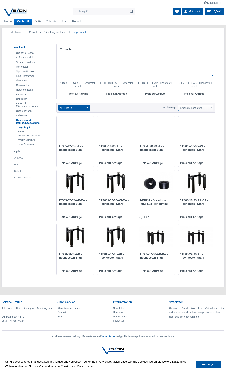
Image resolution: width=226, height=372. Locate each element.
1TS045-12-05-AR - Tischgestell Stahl (111, 256)
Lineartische (22, 80)
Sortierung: (169, 107)
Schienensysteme (26, 62)
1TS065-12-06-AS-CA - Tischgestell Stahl (114, 202)
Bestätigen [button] (208, 364)
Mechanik (20, 47)
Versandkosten (108, 336)
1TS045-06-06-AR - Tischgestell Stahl (155, 85)
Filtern (66, 107)
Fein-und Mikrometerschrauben (28, 105)
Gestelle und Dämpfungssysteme (28, 121)
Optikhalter (22, 66)
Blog (16, 164)
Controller (21, 98)
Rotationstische (24, 89)
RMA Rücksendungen (69, 308)
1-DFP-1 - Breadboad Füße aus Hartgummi (153, 202)
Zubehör (22, 131)
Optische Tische (25, 53)
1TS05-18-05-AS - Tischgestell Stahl (116, 85)
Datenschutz (120, 316)
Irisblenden (22, 115)
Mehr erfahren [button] (86, 366)
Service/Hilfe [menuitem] (213, 2)
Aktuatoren (22, 94)
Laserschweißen (23, 177)
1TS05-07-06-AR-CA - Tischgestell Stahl (153, 256)
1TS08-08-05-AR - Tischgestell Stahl (70, 256)
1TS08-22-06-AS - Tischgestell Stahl (192, 256)
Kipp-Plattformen (25, 76)
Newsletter (119, 308)
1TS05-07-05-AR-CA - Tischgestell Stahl (72, 202)
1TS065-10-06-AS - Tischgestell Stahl (194, 85)
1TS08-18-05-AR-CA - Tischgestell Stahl (194, 202)
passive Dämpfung (26, 140)
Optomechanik (24, 110)
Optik (17, 151)
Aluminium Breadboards (29, 136)
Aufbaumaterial (24, 57)
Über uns (118, 312)
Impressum (119, 320)
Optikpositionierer (25, 71)
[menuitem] (104, 11)
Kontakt (61, 312)
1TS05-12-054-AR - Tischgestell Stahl (77, 85)
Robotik (18, 171)
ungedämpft (24, 127)
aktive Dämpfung (26, 144)
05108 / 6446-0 (13, 317)
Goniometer (22, 85)
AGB (60, 316)
